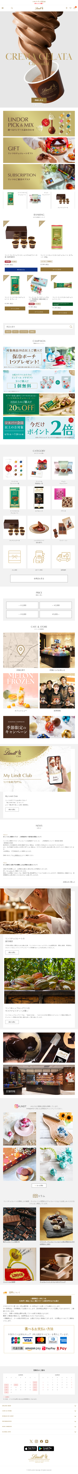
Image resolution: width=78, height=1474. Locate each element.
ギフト (15, 331)
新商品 (32, 331)
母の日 (8, 331)
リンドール (24, 331)
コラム (41, 1196)
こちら (11, 871)
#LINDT (22, 1106)
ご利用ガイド (18, 855)
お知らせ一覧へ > (69, 882)
